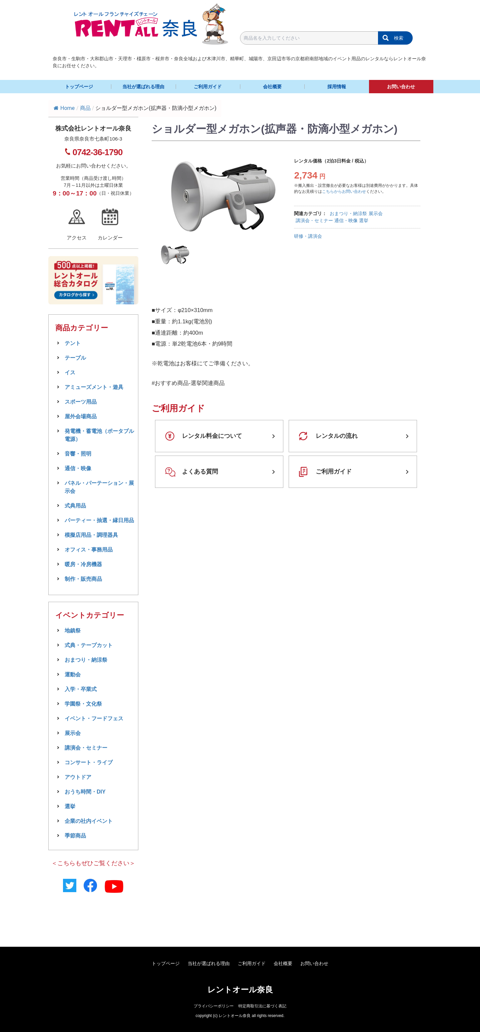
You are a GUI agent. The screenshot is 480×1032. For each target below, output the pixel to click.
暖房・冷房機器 (83, 564)
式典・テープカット (89, 645)
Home (64, 108)
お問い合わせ (401, 86)
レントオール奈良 (240, 989)
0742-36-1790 (98, 152)
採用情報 (336, 86)
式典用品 (75, 506)
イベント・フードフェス (94, 718)
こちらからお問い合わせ (344, 191)
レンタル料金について (212, 436)
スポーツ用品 (81, 402)
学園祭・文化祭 (83, 704)
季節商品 (75, 836)
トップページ (79, 86)
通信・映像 (346, 220)
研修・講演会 (308, 236)
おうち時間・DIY (85, 792)
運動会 (73, 674)
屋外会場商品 (81, 416)
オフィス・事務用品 (89, 549)
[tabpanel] (223, 197)
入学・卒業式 (81, 689)
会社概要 (272, 86)
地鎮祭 (73, 630)
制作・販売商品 (83, 579)
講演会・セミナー (314, 220)
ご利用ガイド (208, 86)
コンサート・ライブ (89, 762)
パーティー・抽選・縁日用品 (99, 520)
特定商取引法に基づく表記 (262, 1006)
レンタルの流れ (337, 436)
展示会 (376, 213)
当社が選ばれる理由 (143, 86)
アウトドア (78, 777)
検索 (398, 38)
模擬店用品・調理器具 (91, 535)
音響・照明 (78, 454)
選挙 (363, 220)
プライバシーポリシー (214, 1006)
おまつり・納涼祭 (348, 213)
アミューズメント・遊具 (94, 387)
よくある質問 (200, 471)
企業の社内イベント (89, 821)
